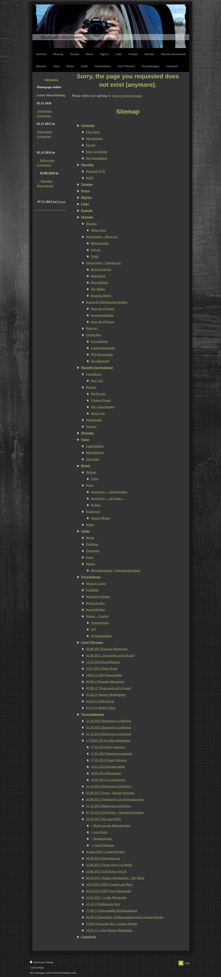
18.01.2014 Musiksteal (106, 773)
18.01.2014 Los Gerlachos (108, 780)
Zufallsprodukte (101, 636)
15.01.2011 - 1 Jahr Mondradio (106, 897)
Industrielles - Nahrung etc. (104, 263)
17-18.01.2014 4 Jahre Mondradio (108, 740)
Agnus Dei (98, 413)
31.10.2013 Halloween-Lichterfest (108, 786)
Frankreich (93, 511)
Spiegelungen (100, 623)
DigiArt (86, 197)
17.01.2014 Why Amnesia (108, 747)
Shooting (87, 165)
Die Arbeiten (94, 138)
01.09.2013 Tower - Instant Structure (110, 793)
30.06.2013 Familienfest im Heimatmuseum (115, 799)
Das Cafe (97, 380)
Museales (87, 433)
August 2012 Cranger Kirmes (105, 852)
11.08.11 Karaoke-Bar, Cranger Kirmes (112, 924)
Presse (61, 202)
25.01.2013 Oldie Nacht (102, 668)
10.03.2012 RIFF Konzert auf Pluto (109, 884)
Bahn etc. (92, 328)
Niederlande (94, 420)
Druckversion (37, 962)
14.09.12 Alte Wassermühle (104, 675)
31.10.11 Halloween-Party (103, 904)
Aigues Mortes (100, 518)
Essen (90, 557)
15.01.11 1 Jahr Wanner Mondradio (109, 930)
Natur (85, 439)
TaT (93, 629)
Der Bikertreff (100, 361)
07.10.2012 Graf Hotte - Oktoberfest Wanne (115, 812)
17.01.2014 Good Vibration (109, 760)
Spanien (91, 426)
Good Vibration (92, 642)
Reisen (85, 465)
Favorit (90, 145)
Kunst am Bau (95, 603)
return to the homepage (127, 95)
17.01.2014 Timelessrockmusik (111, 753)
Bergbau (91, 223)
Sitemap (49, 962)
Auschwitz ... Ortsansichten (109, 492)
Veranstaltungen (92, 714)
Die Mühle (98, 289)
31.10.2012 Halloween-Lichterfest (108, 806)
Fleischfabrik (99, 282)
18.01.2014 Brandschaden (108, 766)
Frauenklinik (99, 341)
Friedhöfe (92, 590)
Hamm (90, 564)
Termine (87, 184)
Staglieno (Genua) (98, 596)
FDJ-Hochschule (102, 354)
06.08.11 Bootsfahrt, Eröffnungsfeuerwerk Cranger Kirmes (125, 917)
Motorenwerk (100, 243)
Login (187, 963)
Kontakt (87, 210)
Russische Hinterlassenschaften (106, 302)
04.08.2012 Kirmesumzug (103, 858)
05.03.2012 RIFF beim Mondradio (108, 891)
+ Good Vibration (102, 845)
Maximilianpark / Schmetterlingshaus (115, 570)
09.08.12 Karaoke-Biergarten (105, 681)
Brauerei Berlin (101, 269)
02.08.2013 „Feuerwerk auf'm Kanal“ (110, 655)
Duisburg (92, 544)
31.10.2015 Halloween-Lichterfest (108, 727)
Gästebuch (88, 937)
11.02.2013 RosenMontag (103, 662)
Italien (90, 524)
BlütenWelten (95, 452)
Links (85, 204)
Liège (94, 479)
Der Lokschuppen (102, 407)
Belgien (91, 387)
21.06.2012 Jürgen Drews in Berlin (109, 865)
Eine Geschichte (96, 151)
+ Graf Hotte (99, 832)
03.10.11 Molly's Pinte (101, 708)
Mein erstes (98, 230)
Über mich (93, 132)
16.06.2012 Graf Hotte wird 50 (106, 871)
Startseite (87, 125)
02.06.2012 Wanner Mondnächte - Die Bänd (115, 878)
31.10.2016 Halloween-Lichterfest (108, 721)
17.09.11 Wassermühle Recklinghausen (111, 910)
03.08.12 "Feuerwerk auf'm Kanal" (109, 688)
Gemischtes (93, 335)
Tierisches (92, 459)
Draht (94, 256)
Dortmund (92, 551)
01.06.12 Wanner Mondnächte (106, 695)
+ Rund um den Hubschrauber (110, 825)
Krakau (95, 505)
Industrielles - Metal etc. (102, 236)
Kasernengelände (102, 315)
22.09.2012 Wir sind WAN (103, 819)
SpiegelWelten (95, 609)
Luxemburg (93, 374)
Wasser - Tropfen (97, 616)
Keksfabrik (98, 276)
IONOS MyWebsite (62, 973)
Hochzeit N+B (95, 171)
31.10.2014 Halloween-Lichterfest (108, 734)
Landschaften (95, 446)
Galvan (95, 250)
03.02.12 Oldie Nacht (100, 701)
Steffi (89, 178)
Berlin (90, 537)
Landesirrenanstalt (103, 348)
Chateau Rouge (101, 400)
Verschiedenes (91, 577)
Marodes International (97, 367)
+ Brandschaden (101, 838)
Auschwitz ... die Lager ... (108, 498)
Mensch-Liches (96, 583)
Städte (85, 531)
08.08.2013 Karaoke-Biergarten (107, 649)
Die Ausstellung (96, 158)
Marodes (87, 217)
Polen (89, 485)
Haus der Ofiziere (102, 308)
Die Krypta (98, 394)
